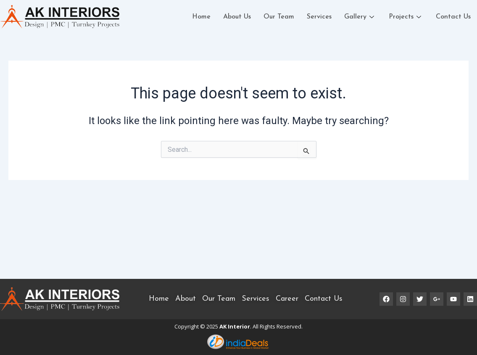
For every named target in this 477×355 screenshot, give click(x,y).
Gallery (360, 16)
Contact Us (453, 16)
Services (319, 16)
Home (201, 16)
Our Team (279, 16)
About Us (237, 16)
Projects (406, 16)
